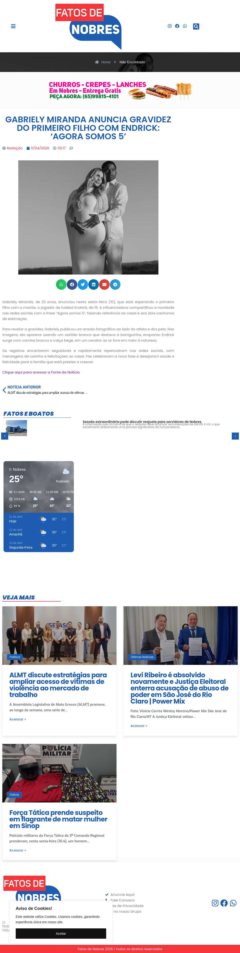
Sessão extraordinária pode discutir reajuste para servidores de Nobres (142, 421)
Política (15, 657)
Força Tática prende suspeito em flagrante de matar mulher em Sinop (58, 819)
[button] (13, 26)
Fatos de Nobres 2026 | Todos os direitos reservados (120, 949)
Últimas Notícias (142, 657)
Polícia (14, 795)
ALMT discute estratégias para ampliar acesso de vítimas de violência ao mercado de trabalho (58, 684)
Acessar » (17, 719)
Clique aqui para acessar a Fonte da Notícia (41, 372)
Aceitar (61, 933)
